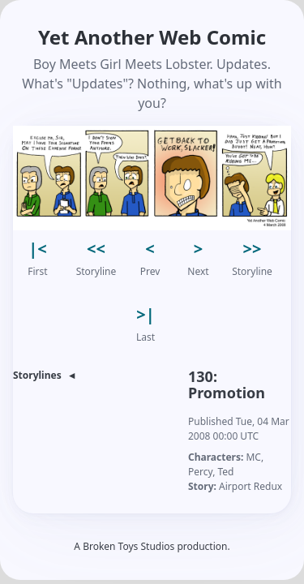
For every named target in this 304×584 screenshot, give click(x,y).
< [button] (149, 249)
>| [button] (145, 314)
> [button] (198, 249)
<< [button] (96, 249)
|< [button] (37, 249)
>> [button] (252, 249)
